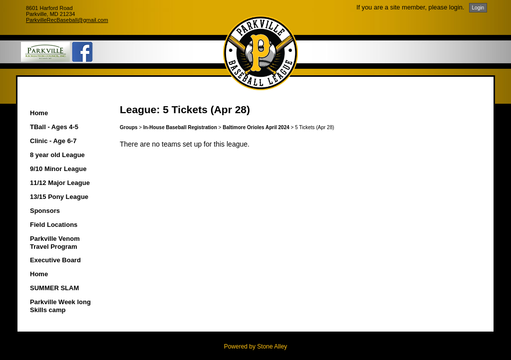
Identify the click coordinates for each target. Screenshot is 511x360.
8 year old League (57, 155)
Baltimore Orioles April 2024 (256, 127)
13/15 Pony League (59, 196)
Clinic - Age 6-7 (53, 141)
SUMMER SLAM (54, 288)
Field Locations (53, 224)
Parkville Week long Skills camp (60, 306)
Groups (129, 127)
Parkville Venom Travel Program (55, 242)
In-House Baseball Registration (180, 127)
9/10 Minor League (58, 169)
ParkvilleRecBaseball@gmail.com (67, 20)
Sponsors (45, 210)
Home (39, 113)
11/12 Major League (60, 182)
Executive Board (55, 260)
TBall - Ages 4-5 (54, 127)
